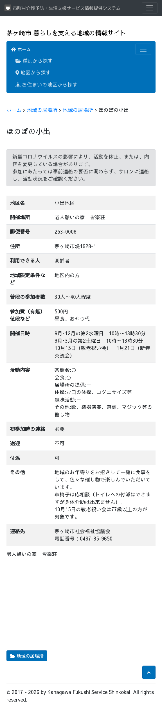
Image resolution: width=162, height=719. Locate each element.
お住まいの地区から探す (46, 84)
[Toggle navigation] (150, 7)
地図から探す (33, 72)
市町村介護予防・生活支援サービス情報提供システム (62, 7)
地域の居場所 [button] (27, 656)
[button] (149, 672)
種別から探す (34, 60)
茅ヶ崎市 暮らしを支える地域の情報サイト (66, 32)
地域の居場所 (42, 109)
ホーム (21, 49)
